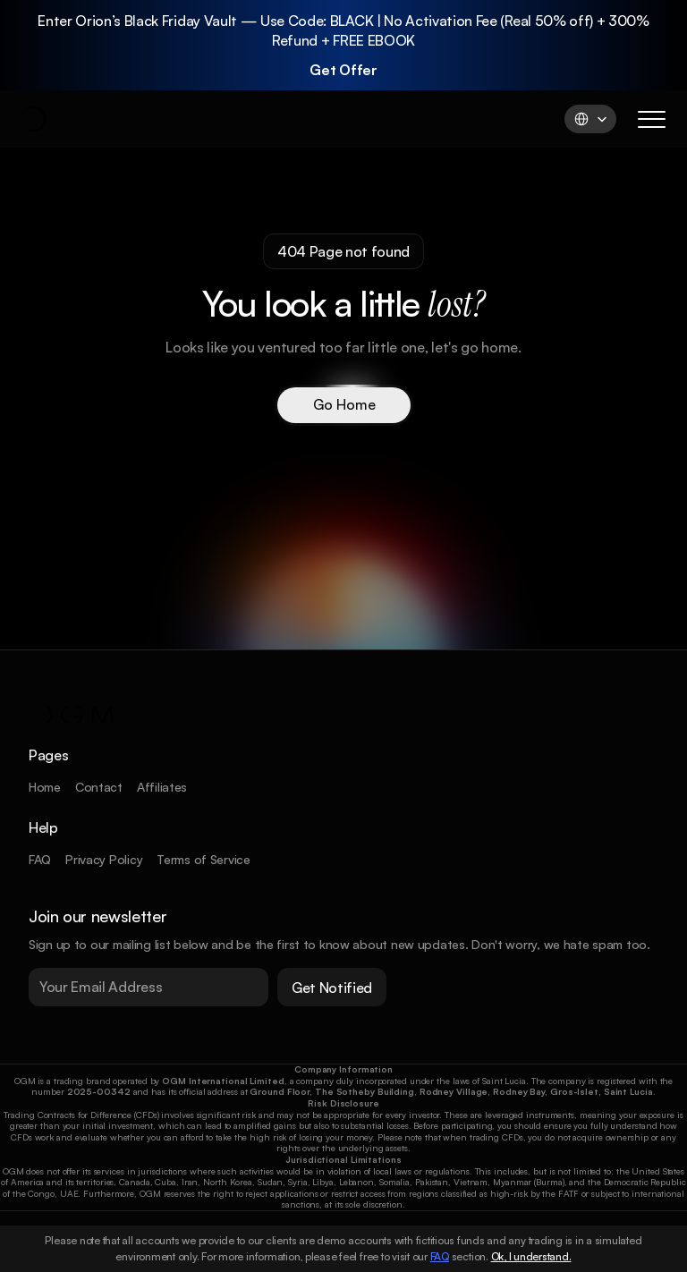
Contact (99, 786)
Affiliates (162, 786)
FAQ (40, 859)
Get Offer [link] (343, 68)
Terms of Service (203, 859)
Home (45, 786)
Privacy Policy (103, 859)
